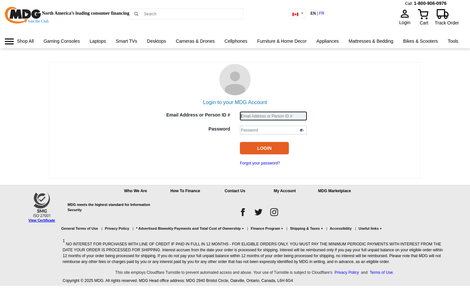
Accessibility (341, 228)
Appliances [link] (328, 41)
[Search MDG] (188, 14)
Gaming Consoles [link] (61, 41)
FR (321, 13)
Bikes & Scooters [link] (420, 41)
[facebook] (243, 212)
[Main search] (136, 13)
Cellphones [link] (236, 41)
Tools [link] (453, 41)
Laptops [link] (98, 41)
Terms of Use (381, 272)
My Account (285, 191)
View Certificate (41, 220)
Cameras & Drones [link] (195, 41)
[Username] (273, 116)
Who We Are (135, 191)
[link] (19, 41)
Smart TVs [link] (126, 41)
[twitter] (258, 212)
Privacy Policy (117, 228)
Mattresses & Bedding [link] (371, 41)
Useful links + (370, 228)
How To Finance (185, 191)
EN (313, 13)
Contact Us (235, 191)
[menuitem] (19, 41)
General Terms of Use (79, 228)
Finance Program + (267, 228)
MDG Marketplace (334, 191)
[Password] (273, 130)
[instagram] (274, 212)
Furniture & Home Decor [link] (282, 41)
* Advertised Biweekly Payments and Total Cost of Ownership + (190, 228)
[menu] (235, 47)
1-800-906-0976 (430, 3)
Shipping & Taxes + (306, 228)
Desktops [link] (156, 41)
